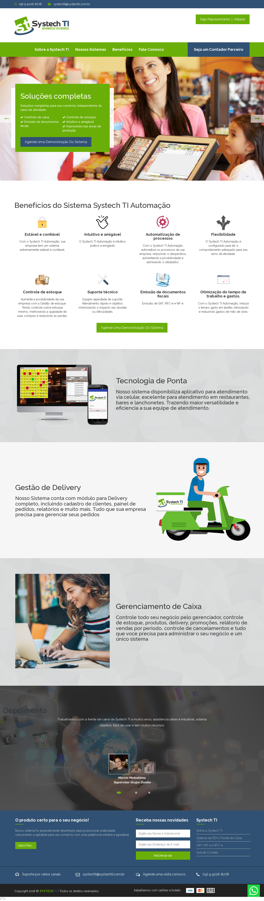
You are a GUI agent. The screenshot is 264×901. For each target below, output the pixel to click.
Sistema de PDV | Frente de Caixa (219, 838)
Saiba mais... (26, 845)
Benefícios (122, 49)
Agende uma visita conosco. (164, 874)
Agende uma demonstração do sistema (56, 142)
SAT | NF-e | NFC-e (209, 845)
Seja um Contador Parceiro (218, 49)
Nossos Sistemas (90, 49)
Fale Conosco (151, 49)
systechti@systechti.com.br (69, 4)
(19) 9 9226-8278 (28, 4)
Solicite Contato (207, 852)
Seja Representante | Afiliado (222, 19)
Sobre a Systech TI (52, 49)
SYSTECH (48, 891)
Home (22, 49)
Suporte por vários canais (41, 874)
